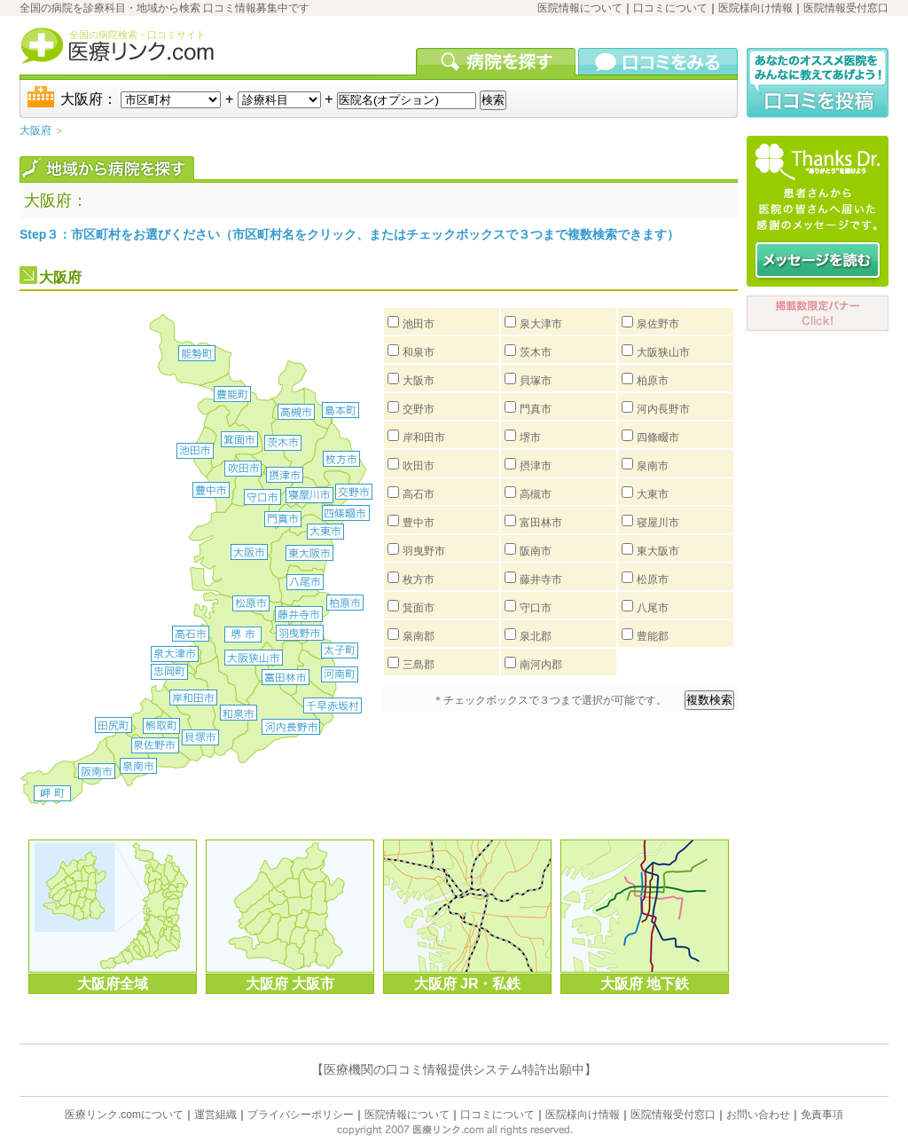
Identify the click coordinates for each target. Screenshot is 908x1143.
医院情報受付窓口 (845, 8)
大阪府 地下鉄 (644, 983)
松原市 (653, 579)
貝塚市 (536, 380)
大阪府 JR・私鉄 (467, 983)
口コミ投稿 (817, 83)
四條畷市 (658, 437)
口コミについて (670, 8)
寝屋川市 (658, 522)
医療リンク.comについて (124, 1114)
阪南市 (536, 551)
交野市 (418, 409)
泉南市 (653, 466)
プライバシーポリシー (300, 1114)
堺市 (530, 437)
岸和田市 (424, 437)
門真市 (536, 409)
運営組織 (215, 1114)
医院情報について (579, 8)
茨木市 (536, 352)
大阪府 (35, 130)
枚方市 (418, 579)
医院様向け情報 (755, 8)
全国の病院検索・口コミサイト (137, 34)
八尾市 (653, 608)
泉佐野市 (658, 324)
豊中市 (418, 522)
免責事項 (822, 1114)
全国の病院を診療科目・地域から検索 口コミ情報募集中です (164, 8)
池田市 (418, 324)
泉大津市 (541, 324)
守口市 (536, 608)
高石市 (418, 494)
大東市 (653, 494)
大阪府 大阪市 (290, 983)
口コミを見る (658, 61)
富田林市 (541, 522)
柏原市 (653, 380)
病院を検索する (497, 61)
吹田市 (418, 466)
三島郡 (418, 664)
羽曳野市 (424, 551)
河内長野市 (663, 409)
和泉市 (418, 352)
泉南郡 (418, 636)
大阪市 (418, 380)
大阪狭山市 (663, 352)
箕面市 (418, 608)
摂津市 (536, 466)
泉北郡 (536, 636)
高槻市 (536, 494)
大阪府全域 (112, 983)
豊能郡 (653, 636)
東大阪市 (658, 551)
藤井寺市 (541, 579)
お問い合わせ (758, 1114)
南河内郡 (541, 664)
